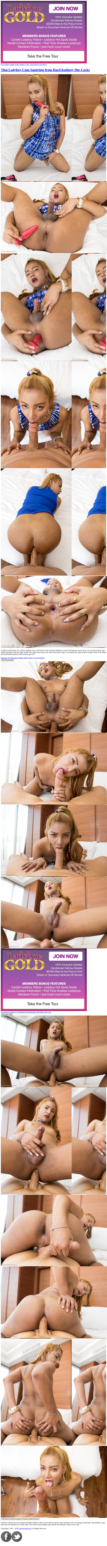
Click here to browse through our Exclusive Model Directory (20, 1519)
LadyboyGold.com (24, 1528)
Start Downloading (7, 660)
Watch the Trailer (7, 1014)
